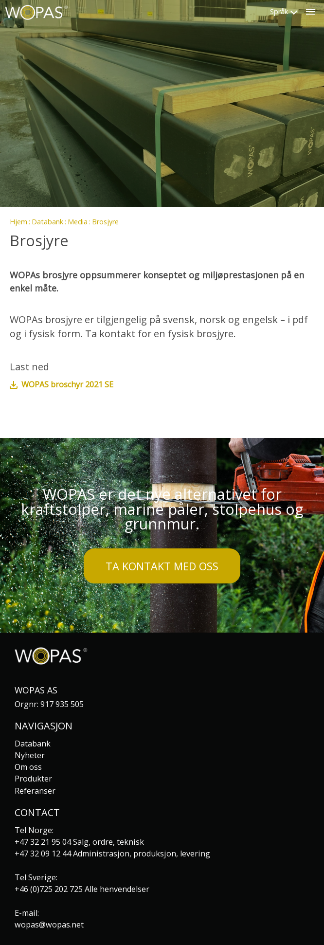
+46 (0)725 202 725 (49, 889)
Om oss (28, 767)
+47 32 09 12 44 (43, 853)
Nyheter (30, 755)
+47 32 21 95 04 (43, 841)
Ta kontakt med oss (162, 566)
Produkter (33, 778)
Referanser (35, 790)
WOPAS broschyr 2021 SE (67, 384)
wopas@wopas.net (49, 924)
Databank (47, 221)
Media (78, 221)
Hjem (18, 221)
